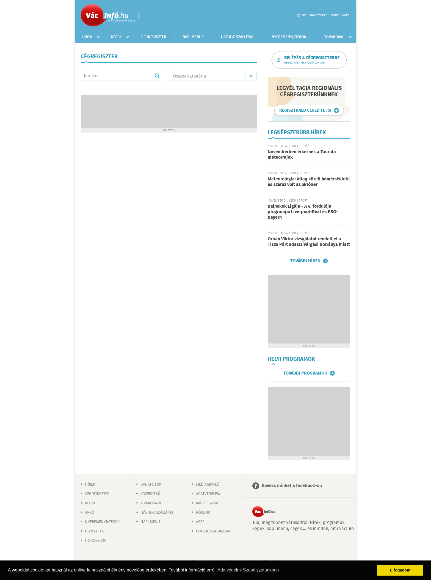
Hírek (87, 37)
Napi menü (150, 522)
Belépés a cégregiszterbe (311, 59)
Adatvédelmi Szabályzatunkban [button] (248, 570)
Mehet (157, 76)
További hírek (305, 261)
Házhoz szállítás (237, 37)
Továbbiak (334, 37)
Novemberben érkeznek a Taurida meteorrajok (302, 155)
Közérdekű (150, 494)
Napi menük (193, 37)
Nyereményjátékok (289, 37)
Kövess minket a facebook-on (292, 485)
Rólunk (203, 513)
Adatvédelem (208, 494)
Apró (89, 513)
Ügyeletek (94, 531)
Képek (116, 37)
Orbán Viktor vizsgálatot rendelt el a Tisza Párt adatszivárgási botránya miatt (309, 242)
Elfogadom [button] (400, 570)
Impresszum (207, 503)
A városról (151, 503)
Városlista (139, 15)
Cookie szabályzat (213, 531)
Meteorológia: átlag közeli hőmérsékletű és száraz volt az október (309, 182)
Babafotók (150, 485)
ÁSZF (200, 522)
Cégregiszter (153, 37)
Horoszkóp (95, 541)
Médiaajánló (208, 485)
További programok (305, 373)
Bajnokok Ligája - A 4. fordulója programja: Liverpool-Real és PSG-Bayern (303, 212)
